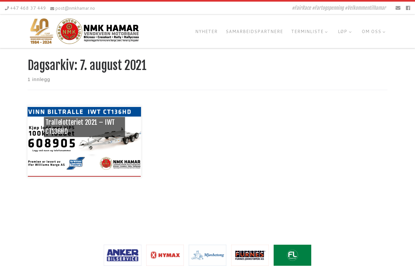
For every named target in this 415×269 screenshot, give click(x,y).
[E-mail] (398, 8)
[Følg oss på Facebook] (408, 8)
